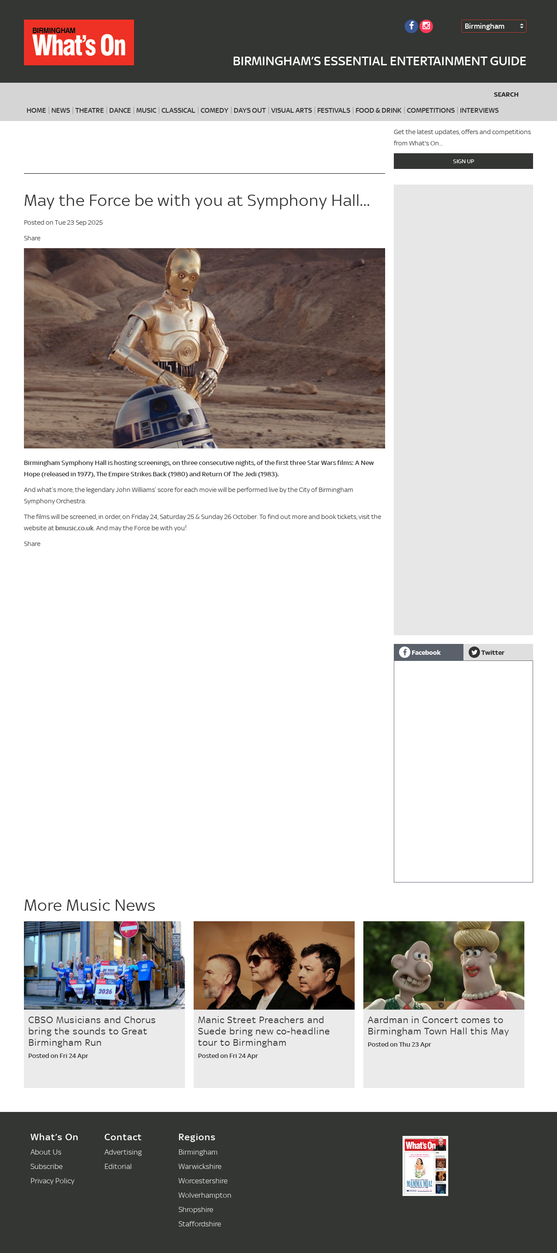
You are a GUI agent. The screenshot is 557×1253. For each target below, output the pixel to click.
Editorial (118, 1166)
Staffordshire (199, 1223)
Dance (120, 110)
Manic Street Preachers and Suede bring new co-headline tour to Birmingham (264, 1031)
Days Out (250, 110)
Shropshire (195, 1209)
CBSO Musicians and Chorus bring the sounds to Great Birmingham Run (92, 1031)
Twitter (486, 652)
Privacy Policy (52, 1180)
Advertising (123, 1151)
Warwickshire (199, 1166)
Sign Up (463, 161)
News (60, 110)
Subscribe (46, 1166)
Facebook (420, 652)
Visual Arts (291, 110)
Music (146, 110)
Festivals (333, 110)
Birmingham (484, 25)
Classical (178, 110)
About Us (45, 1151)
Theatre (89, 110)
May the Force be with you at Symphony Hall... (197, 200)
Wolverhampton (205, 1194)
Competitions (431, 110)
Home (36, 110)
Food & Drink (379, 110)
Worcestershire (203, 1180)
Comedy (214, 110)
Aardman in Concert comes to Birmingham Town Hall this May (438, 1025)
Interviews (479, 110)
